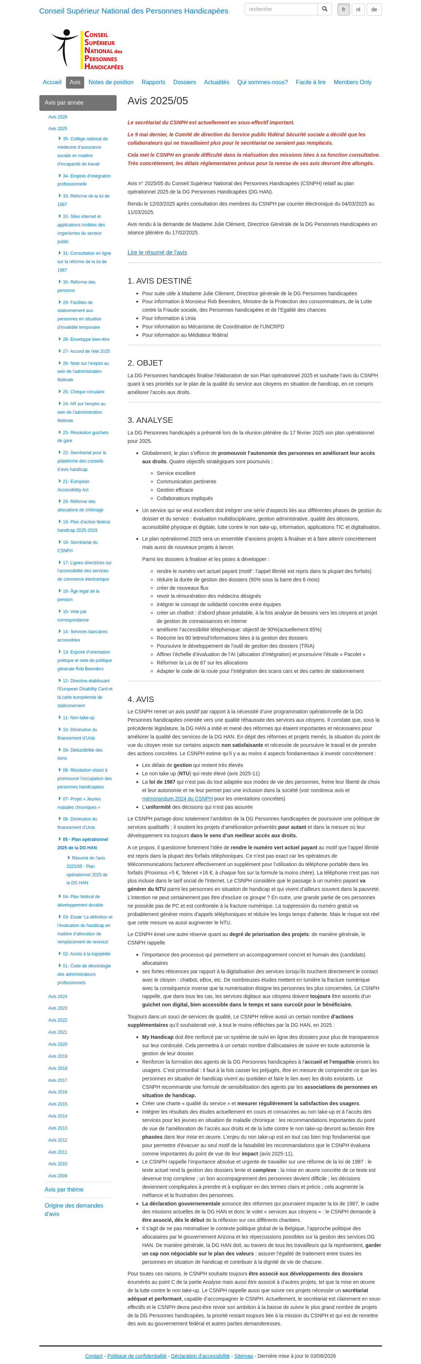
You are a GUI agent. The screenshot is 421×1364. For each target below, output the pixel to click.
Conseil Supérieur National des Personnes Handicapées (134, 11)
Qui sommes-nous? (262, 82)
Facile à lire (311, 82)
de (374, 9)
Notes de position (111, 82)
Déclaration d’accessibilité (200, 1356)
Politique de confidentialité (137, 1356)
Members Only (353, 82)
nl (358, 9)
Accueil (52, 82)
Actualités (216, 82)
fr (344, 9)
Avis (75, 82)
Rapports (153, 82)
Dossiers (185, 82)
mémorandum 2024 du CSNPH (177, 799)
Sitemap (243, 1356)
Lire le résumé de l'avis (157, 252)
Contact (94, 1356)
